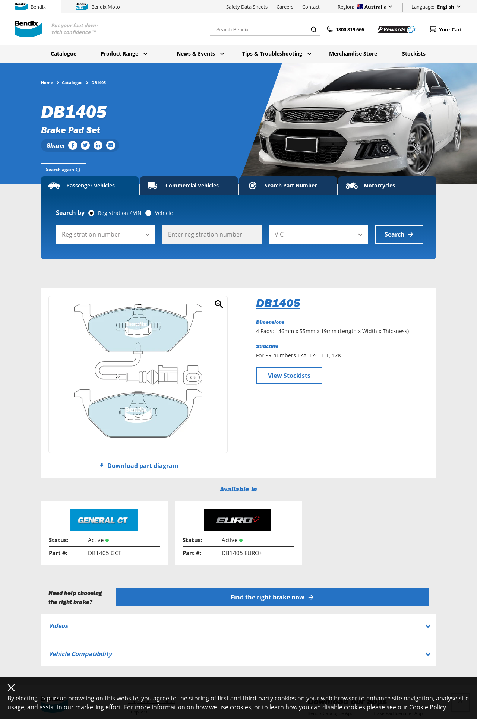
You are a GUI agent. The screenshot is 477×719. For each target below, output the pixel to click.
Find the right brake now (272, 597)
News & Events (200, 53)
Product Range (124, 53)
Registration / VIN (120, 213)
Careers (285, 6)
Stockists (414, 53)
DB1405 (278, 303)
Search (399, 234)
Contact (311, 6)
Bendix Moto (98, 6)
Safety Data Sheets (247, 6)
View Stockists (289, 375)
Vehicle (164, 213)
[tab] (63, 169)
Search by (70, 213)
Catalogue (63, 53)
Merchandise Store (353, 53)
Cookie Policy (427, 707)
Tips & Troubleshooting (276, 53)
